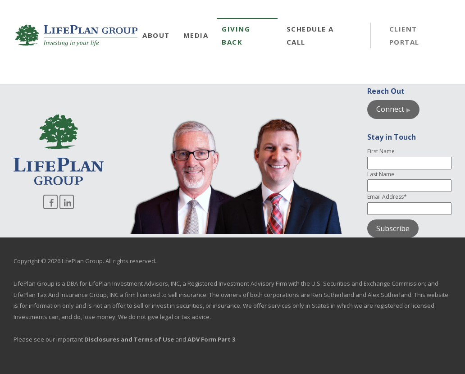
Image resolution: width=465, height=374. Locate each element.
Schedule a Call (310, 35)
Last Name (380, 174)
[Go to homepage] (76, 35)
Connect (390, 109)
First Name (381, 151)
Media (196, 35)
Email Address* (387, 197)
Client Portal (404, 35)
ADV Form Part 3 (211, 339)
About (156, 35)
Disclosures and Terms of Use (129, 339)
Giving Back (236, 35)
